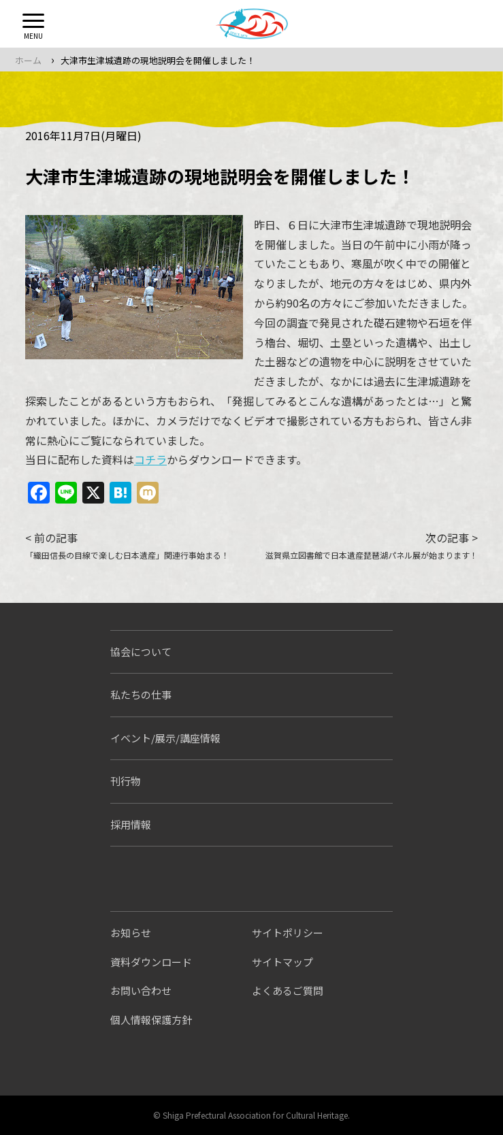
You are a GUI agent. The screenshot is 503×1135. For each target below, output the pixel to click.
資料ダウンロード (151, 962)
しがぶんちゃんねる (305, 879)
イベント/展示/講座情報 (165, 738)
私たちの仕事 (141, 694)
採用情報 (130, 824)
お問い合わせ (141, 990)
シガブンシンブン (164, 879)
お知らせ (130, 932)
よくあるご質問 (287, 990)
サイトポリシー (287, 932)
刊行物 (125, 781)
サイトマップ (282, 962)
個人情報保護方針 (151, 1020)
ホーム (28, 60)
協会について (141, 651)
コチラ (150, 459)
